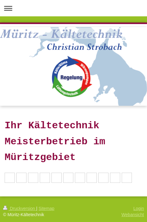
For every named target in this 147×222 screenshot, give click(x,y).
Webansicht (132, 214)
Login (138, 208)
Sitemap (46, 208)
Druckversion (19, 208)
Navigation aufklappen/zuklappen (73, 8)
